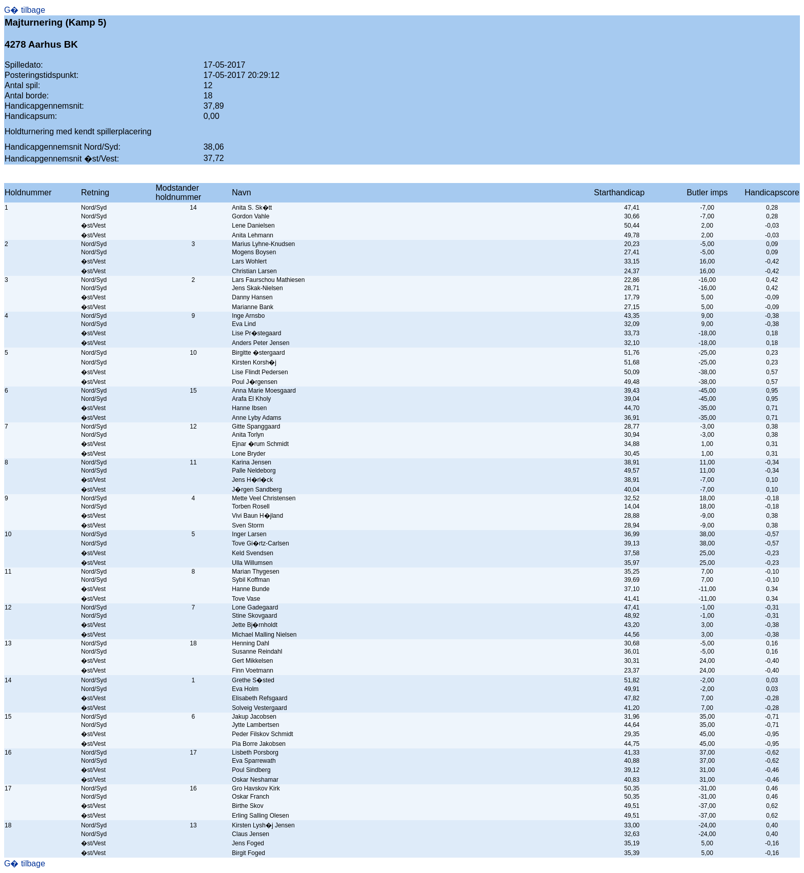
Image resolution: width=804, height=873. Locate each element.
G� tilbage (24, 10)
